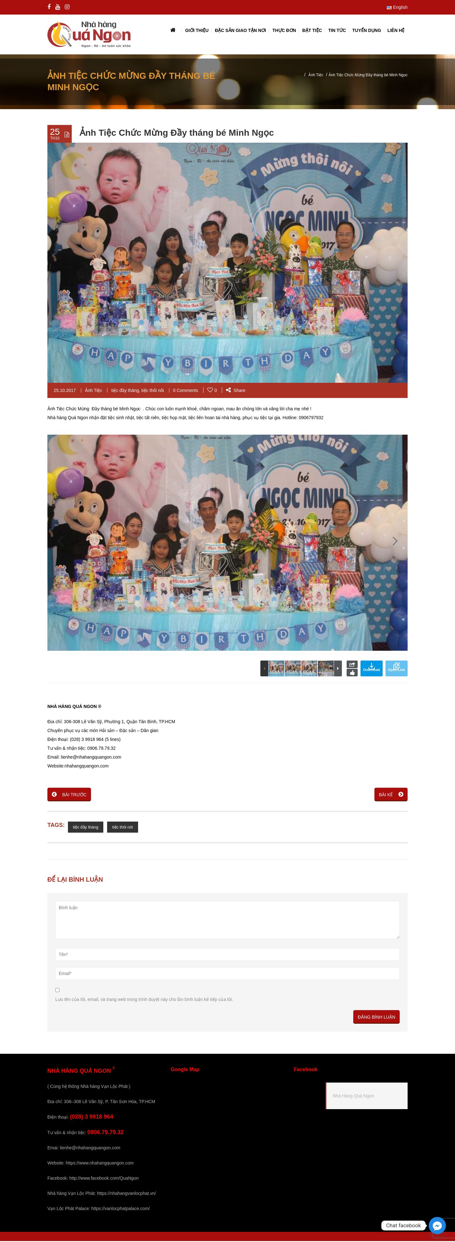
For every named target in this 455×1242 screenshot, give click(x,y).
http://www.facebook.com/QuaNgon (103, 1179)
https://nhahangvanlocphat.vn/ (126, 1194)
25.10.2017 (65, 391)
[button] (395, 544)
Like (352, 673)
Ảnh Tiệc (315, 75)
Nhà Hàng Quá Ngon (353, 1096)
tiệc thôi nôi (153, 391)
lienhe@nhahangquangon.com (90, 1148)
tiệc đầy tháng (125, 391)
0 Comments (185, 391)
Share (235, 391)
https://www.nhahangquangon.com (100, 1163)
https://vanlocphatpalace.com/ (120, 1209)
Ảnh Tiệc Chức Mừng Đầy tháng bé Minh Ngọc (177, 134)
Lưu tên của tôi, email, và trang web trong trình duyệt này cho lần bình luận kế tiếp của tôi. (144, 1000)
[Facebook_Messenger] (437, 1225)
